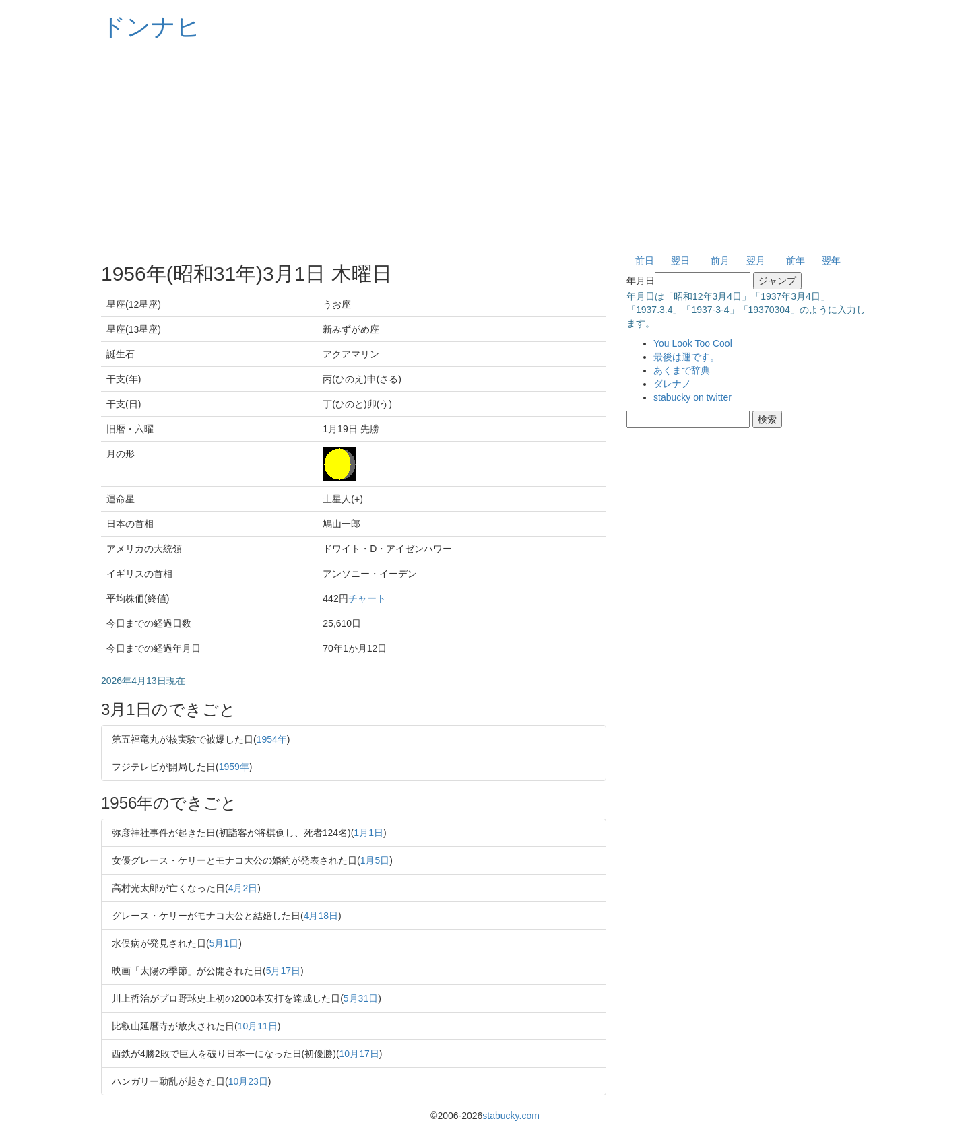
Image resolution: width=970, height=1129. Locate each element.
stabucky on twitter (692, 397)
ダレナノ (672, 383)
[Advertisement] (485, 148)
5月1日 (224, 943)
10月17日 (359, 1053)
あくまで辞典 (681, 370)
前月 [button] (720, 260)
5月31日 (361, 998)
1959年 (234, 766)
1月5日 (375, 860)
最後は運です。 (686, 356)
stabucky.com (511, 1115)
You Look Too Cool (692, 343)
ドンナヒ (151, 26)
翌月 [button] (755, 260)
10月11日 (258, 1026)
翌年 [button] (831, 260)
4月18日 (321, 915)
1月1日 (368, 832)
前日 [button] (644, 260)
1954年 (272, 739)
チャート (367, 598)
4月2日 (243, 888)
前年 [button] (795, 260)
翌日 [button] (680, 260)
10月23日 (248, 1081)
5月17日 (283, 970)
